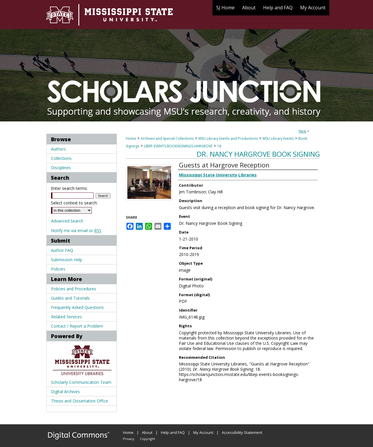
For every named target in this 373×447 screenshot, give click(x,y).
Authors (58, 149)
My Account (203, 432)
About (147, 432)
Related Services (66, 316)
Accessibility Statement (242, 432)
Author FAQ (62, 250)
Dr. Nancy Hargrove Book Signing (258, 154)
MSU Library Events (278, 138)
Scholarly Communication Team (81, 382)
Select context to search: (74, 203)
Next (302, 131)
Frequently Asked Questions (77, 307)
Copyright (147, 439)
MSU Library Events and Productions (228, 138)
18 (219, 146)
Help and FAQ (173, 432)
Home (131, 138)
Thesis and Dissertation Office (79, 401)
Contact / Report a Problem (77, 326)
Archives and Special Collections (167, 138)
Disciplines (61, 167)
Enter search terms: (69, 188)
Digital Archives (65, 391)
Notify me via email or (76, 230)
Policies (58, 269)
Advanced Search (67, 221)
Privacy (128, 439)
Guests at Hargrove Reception (224, 164)
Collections (61, 158)
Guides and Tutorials (70, 298)
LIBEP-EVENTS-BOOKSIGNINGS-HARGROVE (178, 146)
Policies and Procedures (73, 288)
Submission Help (66, 259)
